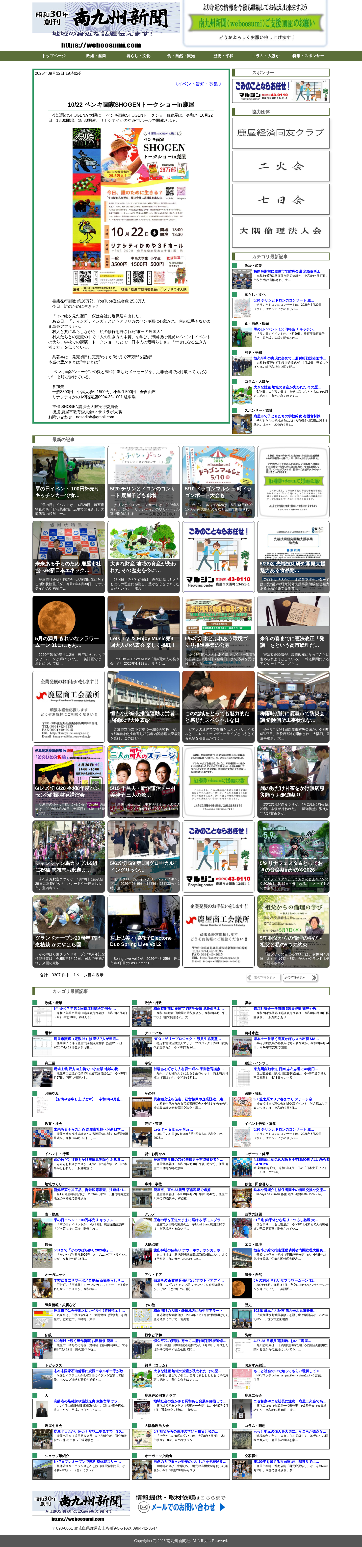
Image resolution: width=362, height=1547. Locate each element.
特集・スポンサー (308, 56)
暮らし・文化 (138, 56)
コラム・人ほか (266, 56)
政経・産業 (96, 56)
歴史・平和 (223, 56)
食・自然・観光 (181, 56)
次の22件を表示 (295, 977)
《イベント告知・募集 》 (198, 83)
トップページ (54, 56)
